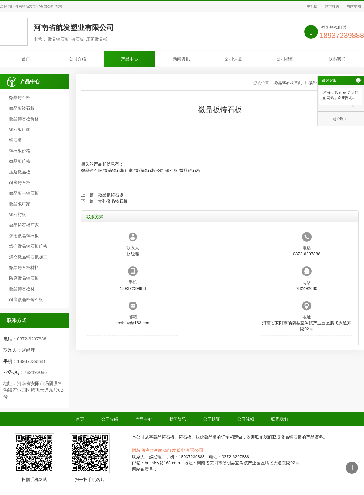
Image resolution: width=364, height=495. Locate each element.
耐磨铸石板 (19, 182)
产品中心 (129, 58)
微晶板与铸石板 (24, 193)
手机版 (312, 6)
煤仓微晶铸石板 (24, 235)
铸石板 (15, 140)
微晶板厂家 (19, 203)
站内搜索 (332, 6)
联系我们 (337, 58)
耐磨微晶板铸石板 (26, 299)
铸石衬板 (17, 214)
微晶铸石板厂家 (24, 225)
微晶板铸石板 (22, 108)
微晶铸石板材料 (24, 267)
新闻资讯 (181, 58)
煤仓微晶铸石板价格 (28, 246)
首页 (26, 58)
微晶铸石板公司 (149, 170)
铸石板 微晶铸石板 (183, 170)
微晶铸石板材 (22, 288)
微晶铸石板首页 (288, 82)
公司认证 (233, 58)
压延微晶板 (19, 171)
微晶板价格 (19, 161)
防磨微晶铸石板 (24, 278)
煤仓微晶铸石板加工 (28, 256)
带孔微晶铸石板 (113, 201)
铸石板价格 (19, 150)
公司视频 (285, 58)
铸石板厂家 (19, 129)
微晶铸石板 (19, 97)
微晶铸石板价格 (24, 118)
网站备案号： (144, 469)
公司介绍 (77, 58)
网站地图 (353, 6)
